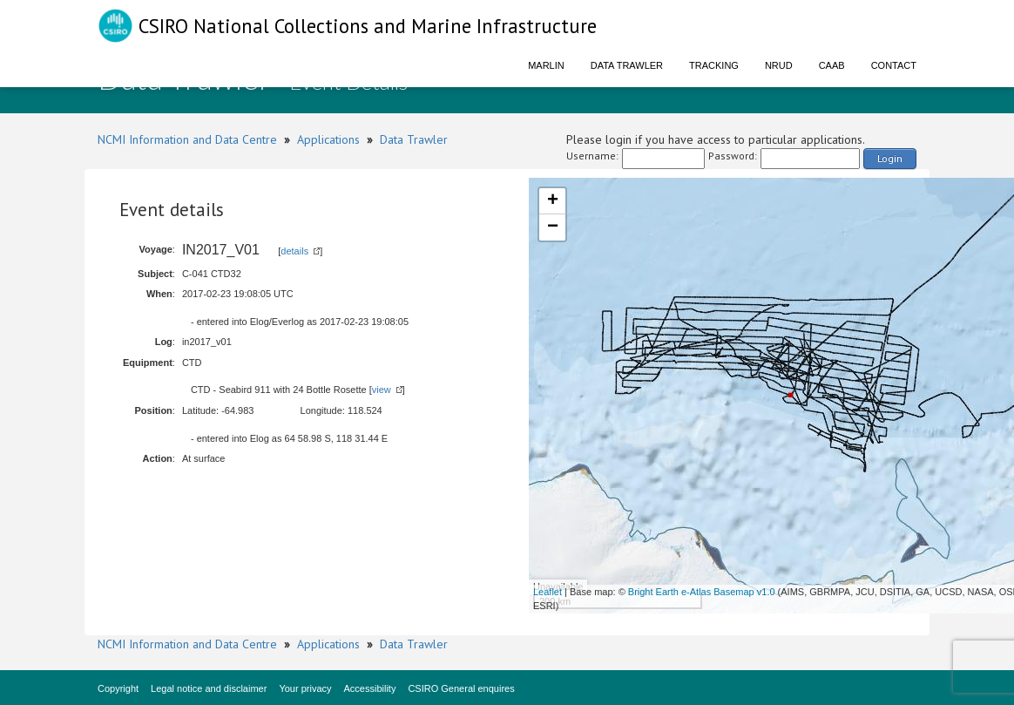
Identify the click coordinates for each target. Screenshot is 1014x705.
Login (889, 158)
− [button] (552, 227)
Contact (893, 65)
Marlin (546, 65)
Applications (328, 139)
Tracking (714, 65)
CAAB (832, 65)
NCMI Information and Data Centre (187, 139)
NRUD (779, 65)
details (294, 251)
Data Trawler (627, 65)
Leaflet (547, 591)
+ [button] (552, 201)
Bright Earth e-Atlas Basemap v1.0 (701, 591)
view (381, 389)
